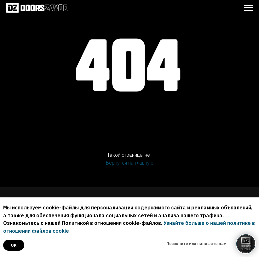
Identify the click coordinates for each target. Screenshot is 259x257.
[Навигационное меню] (248, 8)
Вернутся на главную (129, 163)
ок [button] (14, 245)
